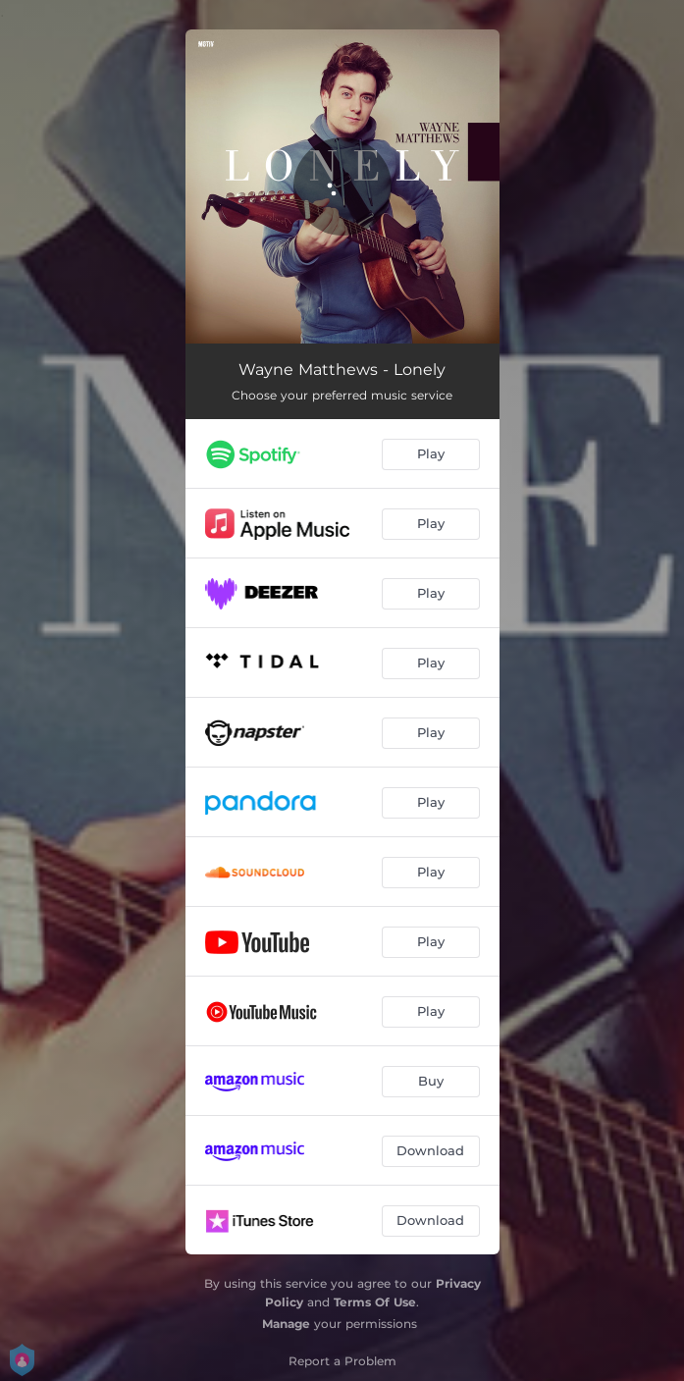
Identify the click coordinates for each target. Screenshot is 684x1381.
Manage (286, 1323)
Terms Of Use (375, 1302)
